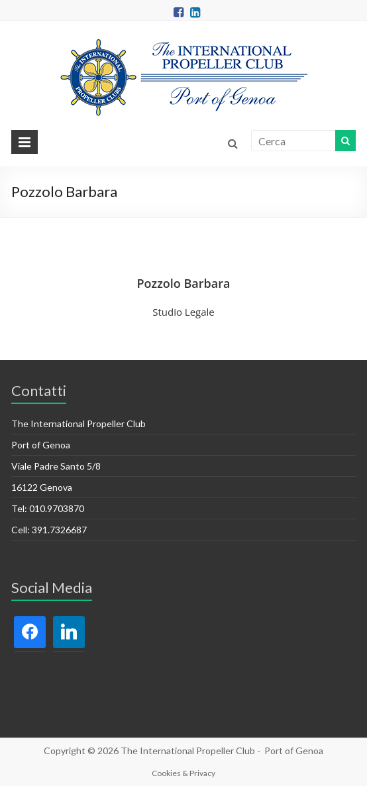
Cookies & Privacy (183, 773)
